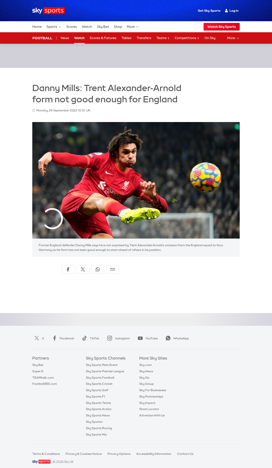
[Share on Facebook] (68, 264)
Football (42, 38)
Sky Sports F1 (95, 391)
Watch (87, 26)
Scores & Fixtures (103, 37)
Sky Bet (103, 26)
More (133, 26)
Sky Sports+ (94, 416)
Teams (163, 38)
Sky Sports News (98, 410)
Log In (231, 10)
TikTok (89, 333)
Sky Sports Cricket (99, 378)
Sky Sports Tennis (98, 397)
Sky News (146, 366)
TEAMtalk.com (43, 372)
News (65, 37)
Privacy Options (119, 448)
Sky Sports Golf (97, 385)
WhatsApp (176, 333)
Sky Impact (147, 397)
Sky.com (145, 359)
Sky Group (146, 378)
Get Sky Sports (209, 10)
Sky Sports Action (99, 403)
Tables (127, 37)
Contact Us (185, 448)
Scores (71, 26)
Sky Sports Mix (96, 429)
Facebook (62, 333)
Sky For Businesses (152, 385)
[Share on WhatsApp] (97, 264)
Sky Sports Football (100, 372)
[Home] (48, 10)
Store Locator (149, 403)
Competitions (187, 38)
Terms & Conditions (46, 448)
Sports (54, 26)
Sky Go (144, 372)
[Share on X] (82, 264)
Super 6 (37, 366)
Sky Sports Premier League (105, 366)
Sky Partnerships (151, 391)
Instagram (117, 333)
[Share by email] (112, 264)
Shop (118, 26)
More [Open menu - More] (233, 38)
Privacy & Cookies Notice (84, 448)
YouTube (147, 333)
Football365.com (44, 378)
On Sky (209, 37)
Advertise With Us (152, 410)
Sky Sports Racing (99, 423)
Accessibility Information (153, 448)
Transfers (144, 37)
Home (37, 26)
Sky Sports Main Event (102, 359)
